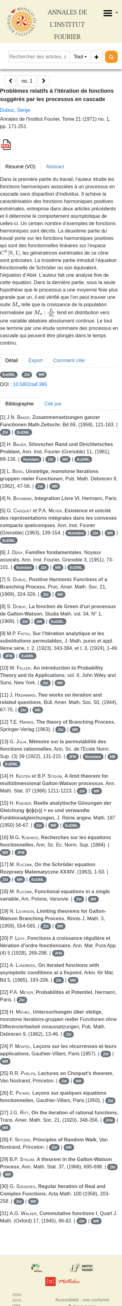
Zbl (27, 375)
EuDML (8, 375)
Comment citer (69, 360)
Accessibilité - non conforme (82, 1299)
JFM (8, 656)
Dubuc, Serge (15, 110)
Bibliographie (19, 403)
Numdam (31, 459)
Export (35, 360)
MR (41, 375)
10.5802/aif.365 (30, 384)
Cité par (53, 403)
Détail (11, 360)
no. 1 (26, 81)
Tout (78, 56)
